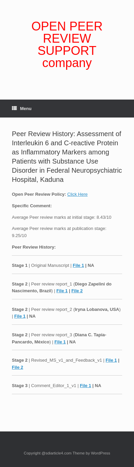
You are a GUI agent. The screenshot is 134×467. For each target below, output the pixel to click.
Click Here (77, 194)
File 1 (78, 265)
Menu (22, 108)
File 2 (76, 290)
